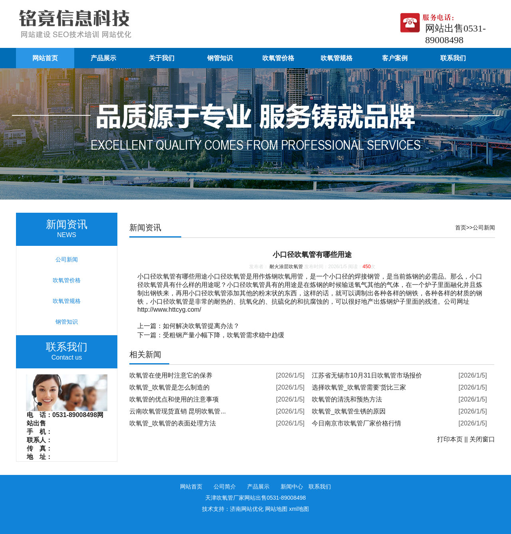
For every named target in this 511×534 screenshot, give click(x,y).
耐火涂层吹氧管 (286, 266)
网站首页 (45, 58)
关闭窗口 (482, 439)
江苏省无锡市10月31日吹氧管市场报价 (367, 375)
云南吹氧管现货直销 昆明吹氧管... (177, 411)
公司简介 (225, 486)
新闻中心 (292, 486)
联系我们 (453, 58)
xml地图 (299, 509)
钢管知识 (220, 58)
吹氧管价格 (278, 58)
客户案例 (395, 58)
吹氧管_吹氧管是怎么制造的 (169, 387)
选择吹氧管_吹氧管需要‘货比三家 (359, 387)
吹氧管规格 (337, 58)
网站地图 (276, 509)
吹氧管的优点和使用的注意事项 (174, 399)
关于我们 (161, 58)
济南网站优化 (246, 509)
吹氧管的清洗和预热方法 (347, 399)
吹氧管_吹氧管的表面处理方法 (172, 423)
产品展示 (103, 58)
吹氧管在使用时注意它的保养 (170, 375)
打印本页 (450, 439)
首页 (460, 227)
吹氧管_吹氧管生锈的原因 (349, 411)
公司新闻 (484, 227)
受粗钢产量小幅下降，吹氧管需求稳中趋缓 (223, 335)
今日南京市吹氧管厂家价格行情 (356, 423)
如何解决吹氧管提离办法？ (201, 325)
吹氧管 (166, 276)
